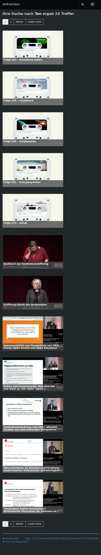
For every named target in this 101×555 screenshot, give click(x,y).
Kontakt (94, 538)
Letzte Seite (34, 21)
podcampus (11, 4)
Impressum (73, 538)
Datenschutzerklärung (52, 538)
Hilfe (85, 538)
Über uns (31, 538)
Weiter (20, 21)
